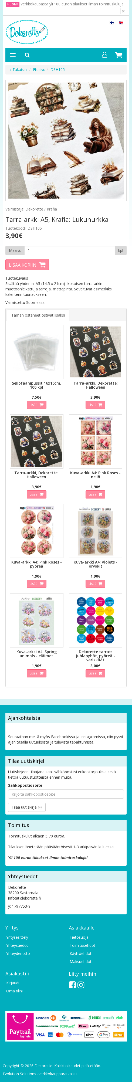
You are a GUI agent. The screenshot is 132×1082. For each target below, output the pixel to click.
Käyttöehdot (81, 953)
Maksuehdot (81, 961)
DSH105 (57, 69)
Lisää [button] (34, 404)
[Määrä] (69, 250)
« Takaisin (18, 69)
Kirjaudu (13, 982)
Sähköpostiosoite (25, 785)
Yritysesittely (17, 937)
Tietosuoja (79, 937)
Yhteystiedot (17, 945)
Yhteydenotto (18, 953)
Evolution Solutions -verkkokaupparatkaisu (40, 1073)
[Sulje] (123, 11)
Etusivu (39, 69)
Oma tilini (14, 990)
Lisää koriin (22, 265)
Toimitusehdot (82, 945)
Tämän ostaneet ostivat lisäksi (38, 315)
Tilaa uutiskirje (24, 807)
